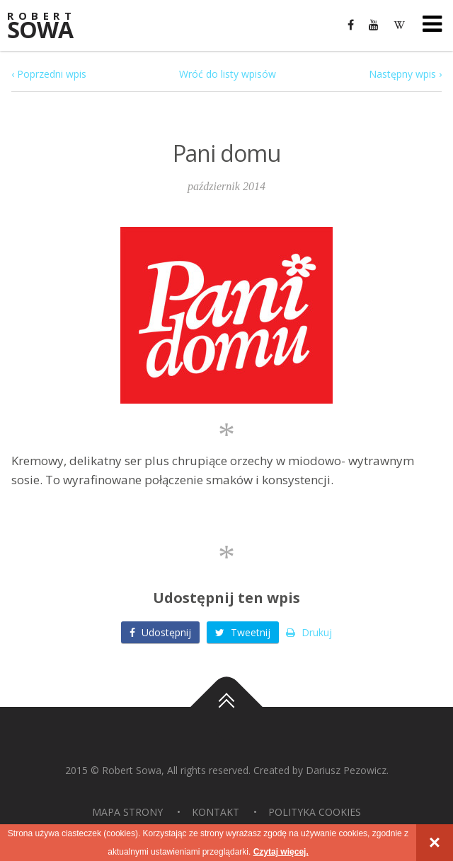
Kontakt (215, 812)
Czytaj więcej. (281, 852)
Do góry (226, 707)
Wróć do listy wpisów (227, 74)
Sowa (49, 26)
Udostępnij (160, 632)
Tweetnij (242, 632)
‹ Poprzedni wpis (48, 74)
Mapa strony (127, 812)
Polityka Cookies (314, 812)
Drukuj (309, 632)
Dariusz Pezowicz (346, 770)
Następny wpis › (405, 74)
